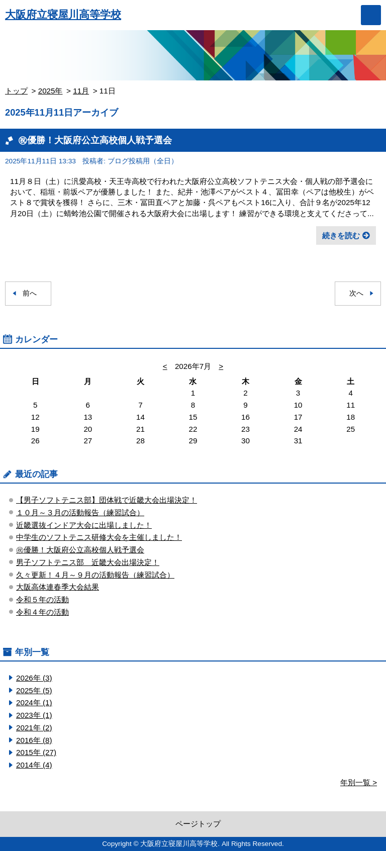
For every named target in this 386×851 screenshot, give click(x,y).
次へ (356, 293)
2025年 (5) (34, 690)
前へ (30, 293)
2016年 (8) (34, 740)
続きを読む (341, 235)
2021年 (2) (34, 727)
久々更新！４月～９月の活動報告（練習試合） (95, 575)
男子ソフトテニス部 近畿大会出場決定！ (87, 562)
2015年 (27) (36, 752)
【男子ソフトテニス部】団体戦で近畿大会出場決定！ (106, 500)
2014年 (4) (34, 765)
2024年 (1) (34, 702)
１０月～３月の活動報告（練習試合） (80, 512)
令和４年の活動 (42, 612)
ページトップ (198, 823)
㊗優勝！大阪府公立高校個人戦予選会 (95, 140)
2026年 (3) (34, 678)
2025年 (50, 90)
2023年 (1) (34, 715)
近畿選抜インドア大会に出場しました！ (84, 525)
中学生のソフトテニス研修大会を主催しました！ (99, 537)
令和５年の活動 (42, 599)
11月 (81, 90)
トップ (16, 90)
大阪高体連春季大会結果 (57, 587)
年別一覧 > (358, 782)
